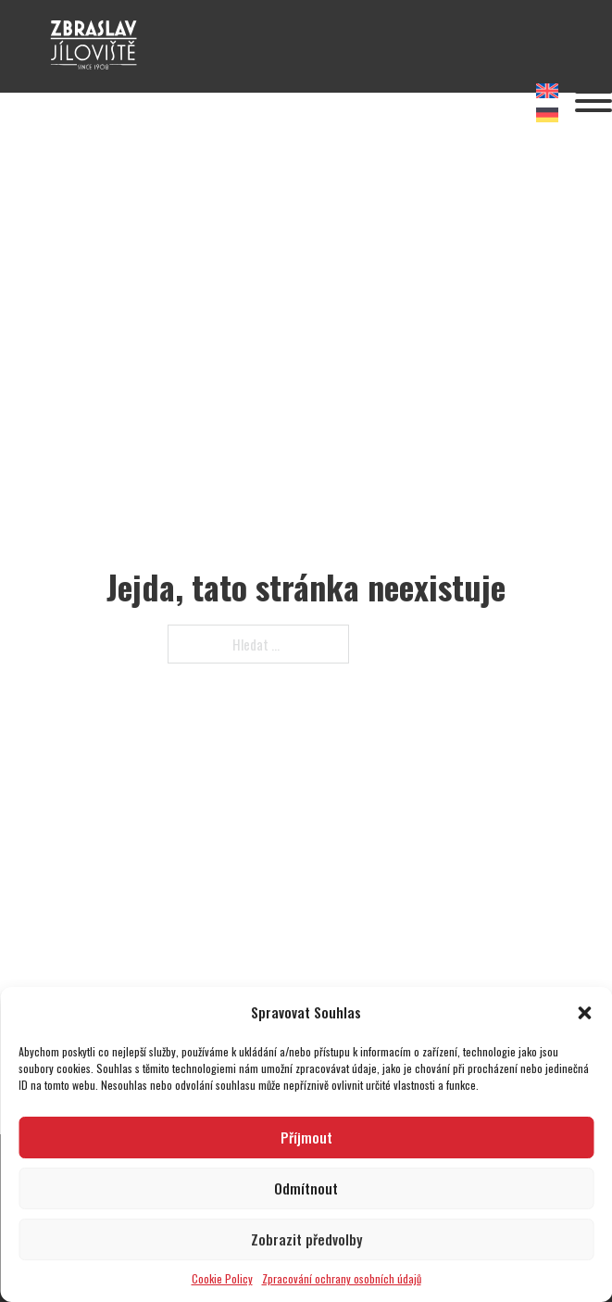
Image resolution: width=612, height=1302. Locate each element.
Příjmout (306, 1137)
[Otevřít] (593, 101)
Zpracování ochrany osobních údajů (341, 1278)
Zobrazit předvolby (306, 1239)
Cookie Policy (222, 1278)
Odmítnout (306, 1188)
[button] (584, 1013)
